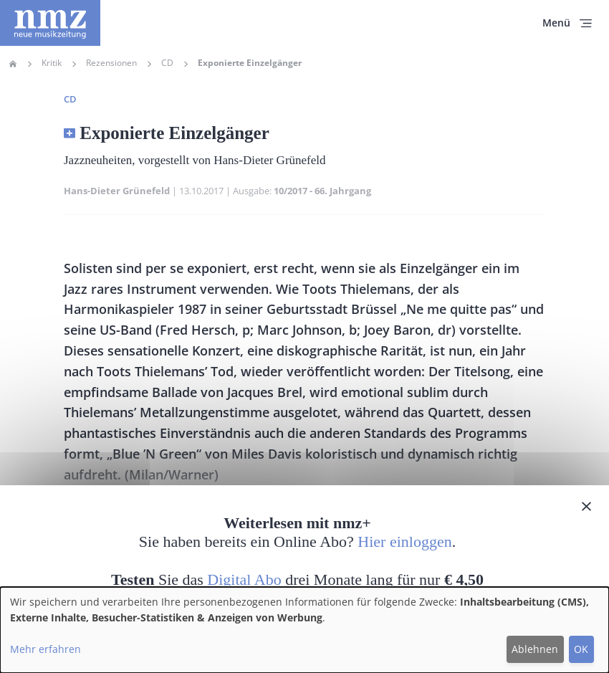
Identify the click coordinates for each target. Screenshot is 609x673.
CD (167, 63)
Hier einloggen (404, 541)
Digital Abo (244, 579)
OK (581, 649)
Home (13, 63)
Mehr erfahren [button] (45, 649)
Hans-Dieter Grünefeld (117, 190)
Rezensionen (111, 63)
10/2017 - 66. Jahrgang (322, 190)
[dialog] (304, 630)
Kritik (52, 63)
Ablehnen (535, 649)
